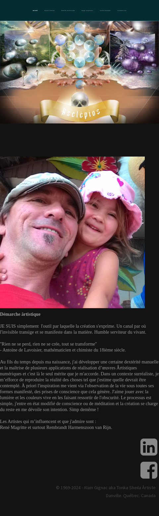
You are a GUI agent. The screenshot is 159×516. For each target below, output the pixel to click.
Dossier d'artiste (49, 10)
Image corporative (87, 10)
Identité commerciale (68, 10)
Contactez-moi (122, 10)
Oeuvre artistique (105, 10)
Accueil (35, 10)
